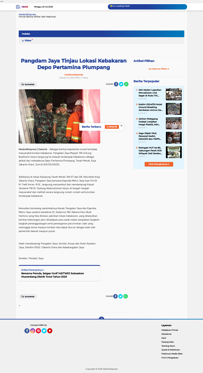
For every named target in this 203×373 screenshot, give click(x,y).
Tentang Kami (168, 346)
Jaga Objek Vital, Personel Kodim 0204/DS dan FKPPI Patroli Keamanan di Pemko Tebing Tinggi (150, 136)
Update (112, 127)
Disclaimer (166, 334)
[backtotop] (101, 319)
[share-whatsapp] (126, 84)
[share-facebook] (116, 84)
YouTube (52, 332)
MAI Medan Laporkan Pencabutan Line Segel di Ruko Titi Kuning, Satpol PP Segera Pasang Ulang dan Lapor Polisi (150, 93)
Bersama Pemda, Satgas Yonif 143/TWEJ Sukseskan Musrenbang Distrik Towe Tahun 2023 (52, 275)
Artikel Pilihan (144, 61)
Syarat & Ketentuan (170, 350)
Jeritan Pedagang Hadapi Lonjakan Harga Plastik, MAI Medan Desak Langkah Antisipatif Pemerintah (151, 122)
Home (25, 6)
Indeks (26, 33)
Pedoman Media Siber (172, 354)
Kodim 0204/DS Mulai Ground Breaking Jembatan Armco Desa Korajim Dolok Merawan (151, 107)
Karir (163, 338)
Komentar (27, 84)
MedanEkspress (27, 14)
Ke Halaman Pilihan (159, 69)
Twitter (45, 332)
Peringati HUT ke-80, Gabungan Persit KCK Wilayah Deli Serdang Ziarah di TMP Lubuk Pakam (150, 150)
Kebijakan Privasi (169, 330)
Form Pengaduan (169, 357)
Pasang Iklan (167, 342)
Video (28, 40)
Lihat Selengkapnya (159, 164)
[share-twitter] (121, 84)
